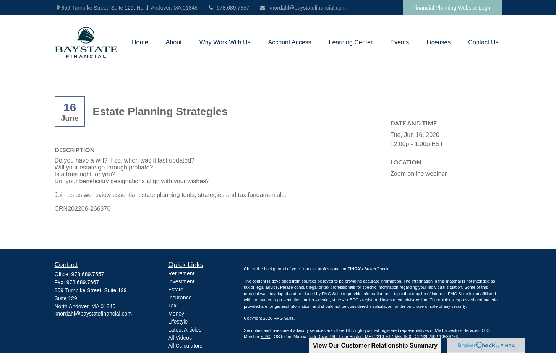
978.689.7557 (228, 8)
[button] (140, 42)
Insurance (179, 297)
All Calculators (185, 346)
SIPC (266, 336)
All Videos (180, 338)
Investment (181, 281)
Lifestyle (178, 322)
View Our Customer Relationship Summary (375, 345)
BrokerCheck (376, 269)
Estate (175, 289)
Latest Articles (184, 330)
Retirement (181, 273)
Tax (172, 306)
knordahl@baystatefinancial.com (302, 8)
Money (176, 314)
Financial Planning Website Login (452, 8)
